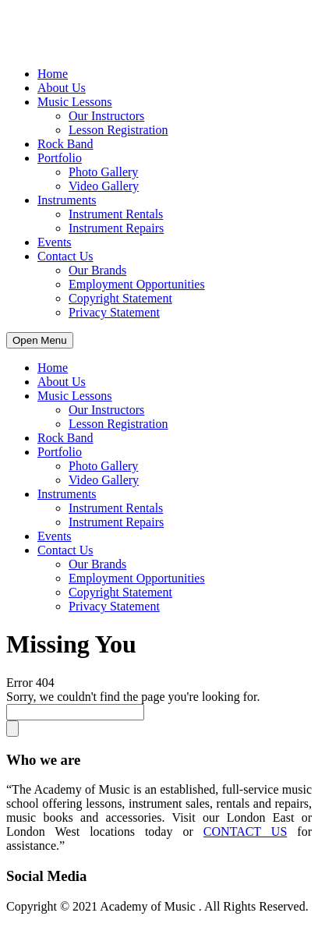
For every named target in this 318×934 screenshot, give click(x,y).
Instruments (67, 200)
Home (52, 73)
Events (54, 242)
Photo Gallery (103, 172)
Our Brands (97, 270)
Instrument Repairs (116, 228)
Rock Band (65, 143)
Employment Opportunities (137, 284)
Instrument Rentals (116, 214)
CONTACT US (245, 831)
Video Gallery (104, 186)
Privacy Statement (114, 312)
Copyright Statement (120, 298)
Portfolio (59, 158)
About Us (61, 87)
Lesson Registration (118, 129)
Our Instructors (106, 115)
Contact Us (65, 256)
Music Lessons (74, 101)
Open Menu (39, 340)
